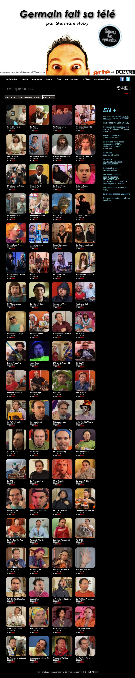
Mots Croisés (58, 481)
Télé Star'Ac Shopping (16, 599)
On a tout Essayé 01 (61, 570)
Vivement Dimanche (38, 511)
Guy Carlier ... (58, 215)
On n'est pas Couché (15, 245)
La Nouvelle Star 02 (14, 215)
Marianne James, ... (37, 333)
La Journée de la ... (37, 481)
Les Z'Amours (12, 156)
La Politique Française (85, 599)
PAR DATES (48, 97)
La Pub (33, 127)
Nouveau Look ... (13, 511)
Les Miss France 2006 (61, 540)
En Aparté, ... (81, 333)
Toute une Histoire (83, 304)
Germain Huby (123, 123)
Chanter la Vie (35, 570)
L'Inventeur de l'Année (16, 274)
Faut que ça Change (15, 333)
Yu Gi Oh (79, 540)
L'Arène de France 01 (61, 363)
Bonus (49, 79)
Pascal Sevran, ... (60, 245)
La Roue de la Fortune (39, 156)
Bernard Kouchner (14, 363)
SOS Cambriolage (14, 304)
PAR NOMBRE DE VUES (30, 97)
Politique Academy (14, 392)
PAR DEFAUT (11, 97)
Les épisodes (11, 79)
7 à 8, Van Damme (83, 629)
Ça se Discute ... (13, 452)
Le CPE (10, 481)
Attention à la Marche (84, 422)
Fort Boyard (81, 392)
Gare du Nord (35, 186)
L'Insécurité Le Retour (16, 186)
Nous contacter (72, 79)
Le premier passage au (116, 194)
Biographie (37, 79)
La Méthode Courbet (38, 304)
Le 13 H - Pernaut (60, 511)
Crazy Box (122, 181)
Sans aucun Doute (14, 629)
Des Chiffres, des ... (38, 629)
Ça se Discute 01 (13, 570)
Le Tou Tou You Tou (15, 540)
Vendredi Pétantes (37, 540)
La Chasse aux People (85, 245)
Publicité (86, 79)
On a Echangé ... (36, 392)
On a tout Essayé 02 (84, 127)
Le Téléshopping (59, 452)
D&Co (32, 274)
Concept (24, 79)
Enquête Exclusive (37, 215)
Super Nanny (35, 599)
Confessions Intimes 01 (39, 658)
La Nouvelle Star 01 (84, 481)
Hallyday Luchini (59, 422)
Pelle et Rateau (82, 186)
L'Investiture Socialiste (62, 333)
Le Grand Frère (59, 186)
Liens (58, 79)
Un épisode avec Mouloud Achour (110, 169)
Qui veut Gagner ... (83, 452)
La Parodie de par (113, 161)
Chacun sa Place (59, 304)
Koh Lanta (57, 392)
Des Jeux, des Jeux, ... (85, 570)
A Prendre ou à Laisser (62, 599)
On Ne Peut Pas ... (83, 658)
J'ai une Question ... (84, 215)
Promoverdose (59, 274)
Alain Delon (34, 363)
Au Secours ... (35, 452)
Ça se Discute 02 (13, 127)
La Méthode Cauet (60, 629)
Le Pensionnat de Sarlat (16, 658)
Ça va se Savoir (36, 422)
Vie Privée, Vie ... (59, 127)
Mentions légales (102, 79)
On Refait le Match (14, 422)
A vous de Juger (36, 245)
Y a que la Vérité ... (60, 658)
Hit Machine (81, 363)
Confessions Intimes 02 (85, 274)
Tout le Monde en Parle (85, 511)
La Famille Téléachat (84, 156)
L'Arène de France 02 (61, 156)
